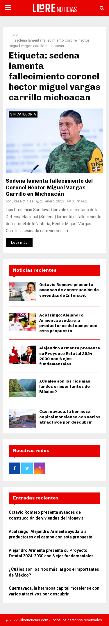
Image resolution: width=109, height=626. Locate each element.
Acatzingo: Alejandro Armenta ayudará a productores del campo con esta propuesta (68, 323)
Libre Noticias (22, 201)
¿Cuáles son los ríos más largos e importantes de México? (64, 386)
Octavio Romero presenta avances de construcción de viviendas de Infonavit (69, 290)
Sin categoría (23, 114)
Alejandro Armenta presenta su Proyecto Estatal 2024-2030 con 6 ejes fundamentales (69, 356)
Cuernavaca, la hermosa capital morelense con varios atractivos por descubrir (69, 416)
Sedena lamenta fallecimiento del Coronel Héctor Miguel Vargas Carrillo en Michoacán (49, 187)
